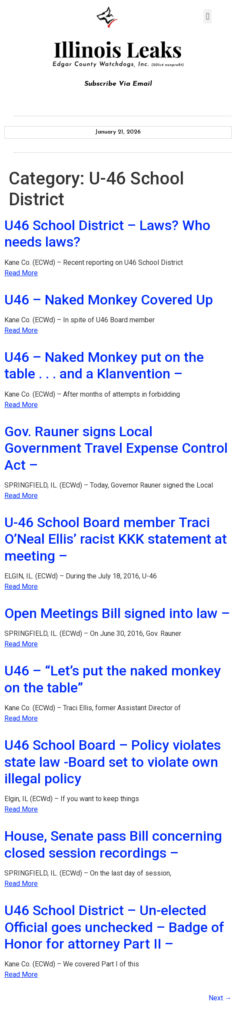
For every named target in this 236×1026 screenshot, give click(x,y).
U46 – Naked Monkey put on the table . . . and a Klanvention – (104, 365)
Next (220, 998)
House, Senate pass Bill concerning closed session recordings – (113, 844)
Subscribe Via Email (118, 83)
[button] (207, 16)
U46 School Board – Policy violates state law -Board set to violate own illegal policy (112, 762)
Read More (21, 273)
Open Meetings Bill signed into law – (117, 613)
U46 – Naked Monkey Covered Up (108, 299)
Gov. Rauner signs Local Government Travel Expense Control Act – (116, 448)
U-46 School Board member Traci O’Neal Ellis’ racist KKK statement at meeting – (115, 539)
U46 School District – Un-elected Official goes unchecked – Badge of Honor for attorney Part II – (114, 927)
